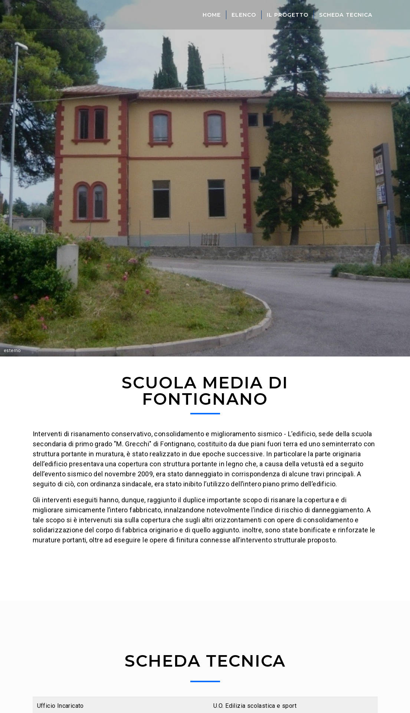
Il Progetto (287, 15)
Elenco (244, 15)
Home (212, 15)
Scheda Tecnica (346, 15)
